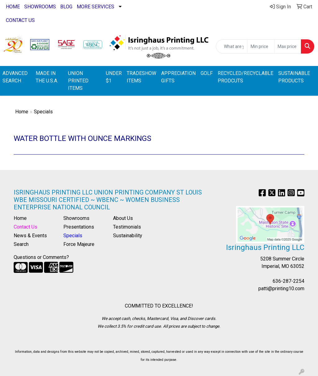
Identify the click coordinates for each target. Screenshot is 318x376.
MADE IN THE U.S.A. (47, 77)
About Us (123, 218)
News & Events (30, 235)
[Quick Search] (232, 46)
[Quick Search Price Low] (260, 46)
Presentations (78, 227)
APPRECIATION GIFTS (178, 77)
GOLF (207, 73)
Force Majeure (78, 244)
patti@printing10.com (281, 288)
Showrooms (76, 218)
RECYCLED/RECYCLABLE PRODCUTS (245, 77)
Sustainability (127, 235)
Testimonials (127, 227)
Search (21, 244)
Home (21, 112)
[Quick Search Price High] (287, 46)
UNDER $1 (114, 77)
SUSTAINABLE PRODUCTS (294, 77)
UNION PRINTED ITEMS (78, 80)
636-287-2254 (288, 281)
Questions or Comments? (41, 257)
